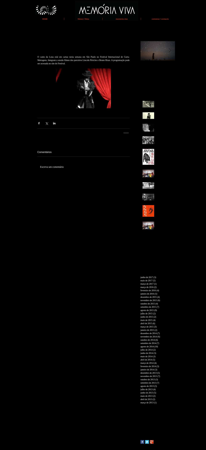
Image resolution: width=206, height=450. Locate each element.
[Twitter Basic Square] (147, 442)
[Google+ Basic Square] (152, 442)
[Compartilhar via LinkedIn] (54, 123)
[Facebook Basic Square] (142, 442)
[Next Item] (170, 50)
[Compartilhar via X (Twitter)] (46, 123)
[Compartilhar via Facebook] (38, 123)
